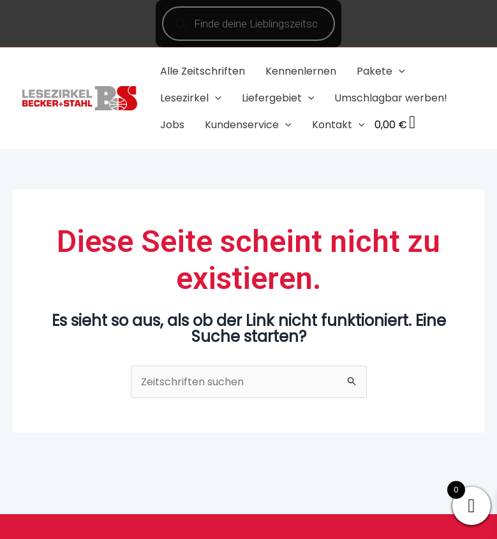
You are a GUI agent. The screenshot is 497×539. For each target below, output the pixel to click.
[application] (398, 71)
